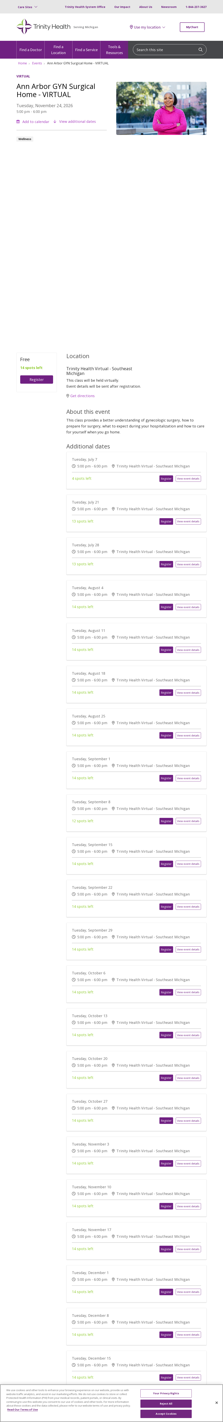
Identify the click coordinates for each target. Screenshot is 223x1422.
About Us (145, 7)
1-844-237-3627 (196, 7)
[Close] (216, 1407)
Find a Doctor (30, 46)
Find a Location (58, 48)
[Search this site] (170, 49)
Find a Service (86, 46)
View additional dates (74, 121)
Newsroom (169, 7)
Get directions (80, 395)
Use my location (145, 27)
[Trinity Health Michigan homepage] (43, 27)
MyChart (192, 27)
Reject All (166, 1408)
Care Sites (25, 7)
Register (37, 379)
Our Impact (122, 7)
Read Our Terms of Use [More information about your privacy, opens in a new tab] (22, 1414)
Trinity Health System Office (85, 7)
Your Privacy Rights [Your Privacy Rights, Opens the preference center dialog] (166, 1398)
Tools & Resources (114, 48)
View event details (188, 478)
